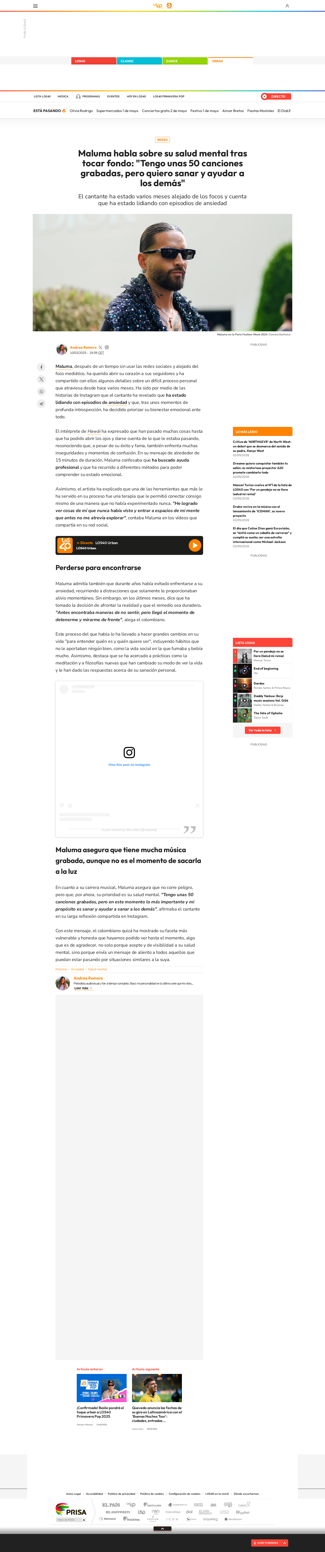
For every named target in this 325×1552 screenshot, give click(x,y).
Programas (91, 96)
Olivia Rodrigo (81, 110)
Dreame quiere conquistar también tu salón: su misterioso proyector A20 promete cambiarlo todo (260, 467)
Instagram (135, 1445)
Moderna (130, 1517)
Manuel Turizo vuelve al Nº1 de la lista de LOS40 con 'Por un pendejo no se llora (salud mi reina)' (262, 489)
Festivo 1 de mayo (204, 110)
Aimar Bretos (233, 110)
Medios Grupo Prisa (71, 1519)
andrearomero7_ (100, 347)
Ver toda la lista (260, 730)
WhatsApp (41, 391)
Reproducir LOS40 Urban (195, 545)
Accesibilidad (94, 1494)
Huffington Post (117, 1511)
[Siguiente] (289, 110)
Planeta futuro (222, 1511)
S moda (190, 1517)
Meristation (232, 1517)
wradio (155, 1511)
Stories (189, 1445)
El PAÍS (111, 1505)
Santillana (153, 1505)
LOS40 (80, 61)
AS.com (211, 1505)
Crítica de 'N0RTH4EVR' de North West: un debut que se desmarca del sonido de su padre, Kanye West (262, 446)
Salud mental (97, 969)
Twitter (41, 379)
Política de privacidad (121, 1494)
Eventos (113, 96)
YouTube (153, 1445)
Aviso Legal (73, 1494)
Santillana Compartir (177, 1505)
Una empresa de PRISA (71, 1508)
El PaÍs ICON (172, 1517)
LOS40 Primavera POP (168, 96)
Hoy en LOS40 (136, 96)
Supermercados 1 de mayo (117, 110)
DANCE (172, 61)
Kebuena (239, 1511)
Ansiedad (77, 969)
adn (226, 1505)
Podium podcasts (153, 1517)
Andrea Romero (83, 347)
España (267, 78)
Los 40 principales (132, 1505)
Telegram (41, 403)
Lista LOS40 (42, 96)
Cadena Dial (189, 1511)
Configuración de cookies (184, 1494)
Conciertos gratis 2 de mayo (164, 110)
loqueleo (211, 1517)
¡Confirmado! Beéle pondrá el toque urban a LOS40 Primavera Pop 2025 (100, 1412)
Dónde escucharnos (246, 1494)
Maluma (61, 969)
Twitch (180, 1445)
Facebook (41, 367)
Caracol (243, 1505)
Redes (162, 140)
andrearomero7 (106, 347)
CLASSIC (127, 61)
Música (63, 96)
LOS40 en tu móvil (217, 1494)
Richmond (108, 1517)
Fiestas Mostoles (260, 110)
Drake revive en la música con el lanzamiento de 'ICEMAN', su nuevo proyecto (259, 511)
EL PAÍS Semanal (206, 1511)
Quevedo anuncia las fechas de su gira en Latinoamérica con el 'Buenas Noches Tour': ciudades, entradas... (157, 1414)
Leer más (81, 988)
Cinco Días (172, 1511)
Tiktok (144, 1445)
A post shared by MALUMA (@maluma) (129, 830)
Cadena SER (197, 1505)
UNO (142, 1511)
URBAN (217, 61)
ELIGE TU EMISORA (268, 1542)
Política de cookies (152, 1494)
